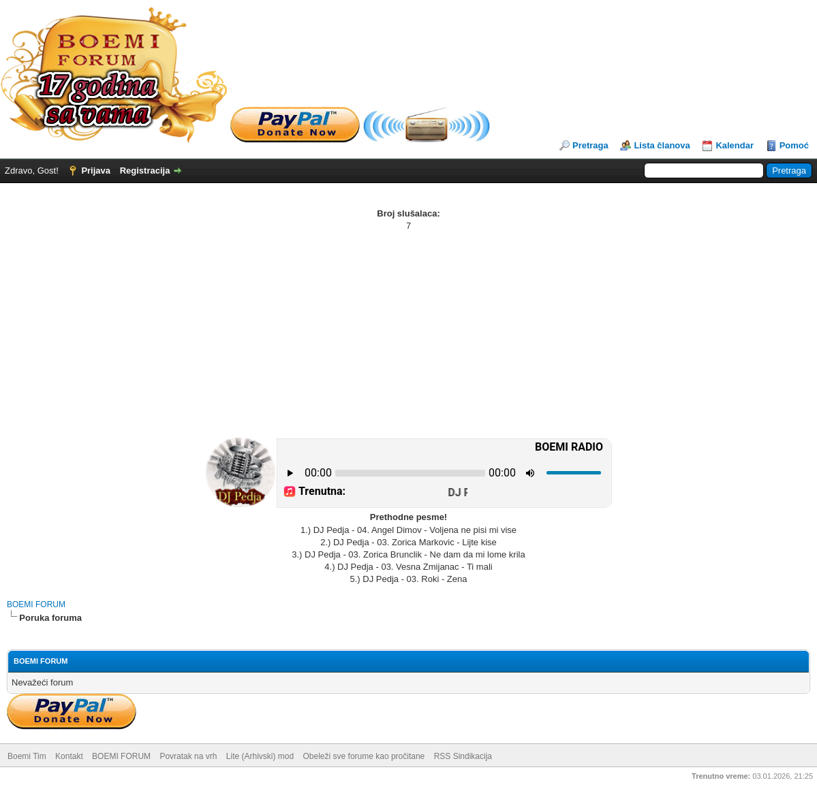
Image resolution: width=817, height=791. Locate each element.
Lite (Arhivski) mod (260, 756)
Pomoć (794, 145)
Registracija (145, 170)
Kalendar (734, 145)
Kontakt (69, 756)
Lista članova (662, 145)
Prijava (95, 170)
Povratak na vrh (188, 756)
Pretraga (590, 145)
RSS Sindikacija (463, 756)
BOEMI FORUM (36, 604)
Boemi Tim (26, 756)
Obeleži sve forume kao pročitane (364, 756)
